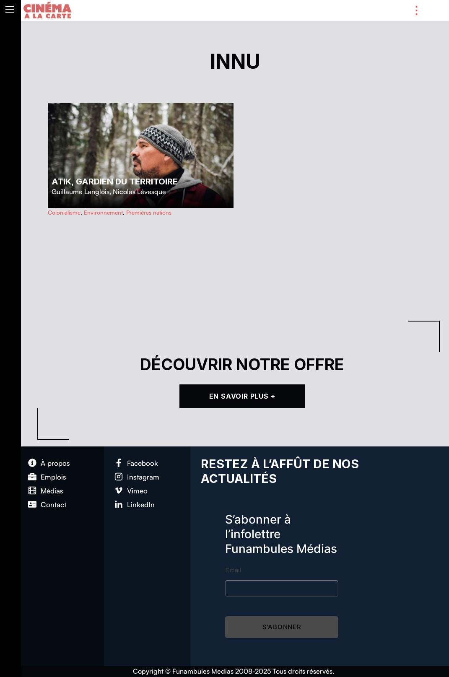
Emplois (53, 476)
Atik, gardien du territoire (115, 181)
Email (233, 569)
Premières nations (148, 212)
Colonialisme (64, 212)
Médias (52, 490)
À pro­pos (55, 463)
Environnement (103, 212)
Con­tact (53, 504)
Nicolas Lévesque (139, 191)
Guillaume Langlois (80, 191)
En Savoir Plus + (242, 396)
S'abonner (281, 627)
